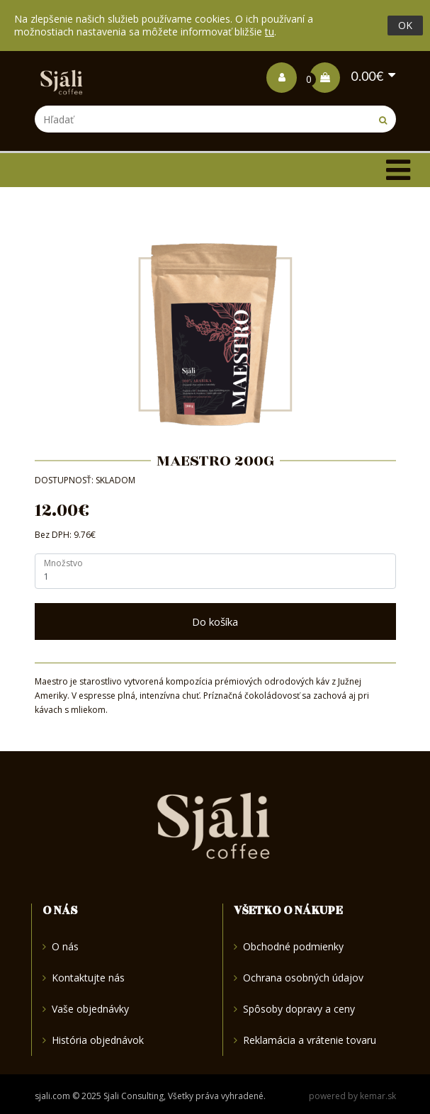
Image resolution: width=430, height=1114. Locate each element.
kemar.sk (378, 1096)
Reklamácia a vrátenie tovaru (305, 1040)
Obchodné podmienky (289, 947)
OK (405, 25)
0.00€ (346, 76)
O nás (61, 947)
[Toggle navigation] (398, 170)
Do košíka (215, 621)
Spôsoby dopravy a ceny (294, 1008)
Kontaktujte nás (84, 977)
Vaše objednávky (86, 1008)
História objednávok (93, 1040)
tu (269, 31)
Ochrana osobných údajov (298, 977)
